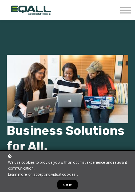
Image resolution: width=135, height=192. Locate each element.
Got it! (67, 185)
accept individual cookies (54, 174)
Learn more (17, 174)
